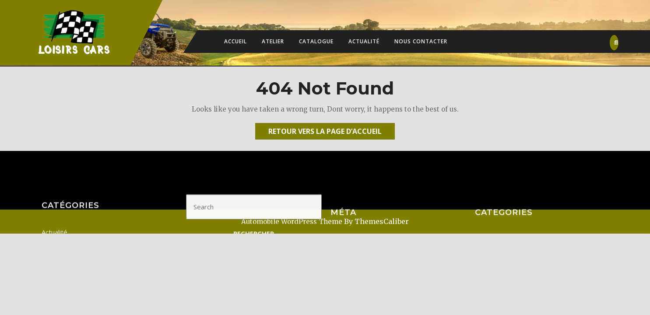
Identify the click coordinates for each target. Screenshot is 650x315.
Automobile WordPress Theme (291, 221)
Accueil (235, 41)
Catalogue (316, 41)
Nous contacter (420, 41)
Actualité (363, 41)
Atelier (273, 41)
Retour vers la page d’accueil (331, 133)
